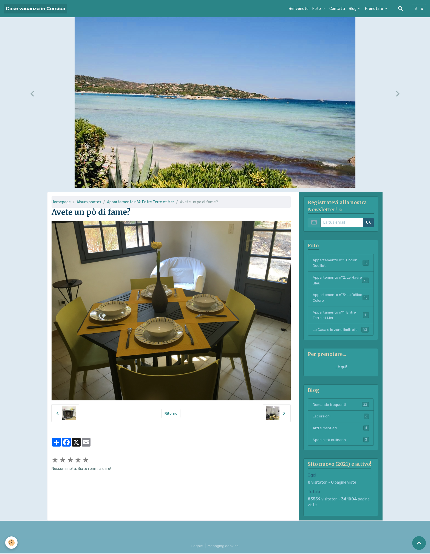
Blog (353, 8)
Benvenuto (299, 8)
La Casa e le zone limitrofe (341, 330)
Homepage (61, 202)
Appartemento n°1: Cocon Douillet (341, 263)
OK (368, 222)
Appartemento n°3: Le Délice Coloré (341, 298)
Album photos (89, 202)
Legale (197, 547)
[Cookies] (11, 542)
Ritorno (170, 413)
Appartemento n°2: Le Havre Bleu (341, 280)
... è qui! (341, 367)
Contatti (337, 8)
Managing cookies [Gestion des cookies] (223, 547)
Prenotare (374, 8)
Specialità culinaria (341, 441)
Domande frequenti (341, 405)
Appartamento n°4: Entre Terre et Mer (140, 202)
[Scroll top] (419, 543)
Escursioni (341, 417)
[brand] (35, 8)
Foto (317, 8)
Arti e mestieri (341, 429)
